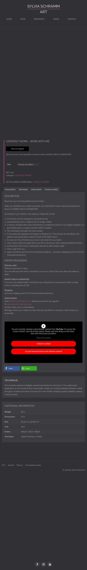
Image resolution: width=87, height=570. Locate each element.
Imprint (11, 464)
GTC (4, 464)
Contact (72, 19)
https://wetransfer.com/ (20, 300)
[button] (12, 367)
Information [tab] (36, 188)
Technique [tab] (23, 188)
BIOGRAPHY (39, 19)
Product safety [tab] (51, 188)
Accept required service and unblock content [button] (43, 351)
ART (43, 12)
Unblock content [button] (43, 343)
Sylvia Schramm (43, 6)
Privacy (20, 464)
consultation (40, 181)
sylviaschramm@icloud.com (19, 303)
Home (9, 19)
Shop (22, 19)
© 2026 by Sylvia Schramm (74, 469)
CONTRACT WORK (23, 174)
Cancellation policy (33, 464)
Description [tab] (10, 188)
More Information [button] (44, 337)
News (56, 19)
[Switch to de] (82, 19)
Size (9, 164)
